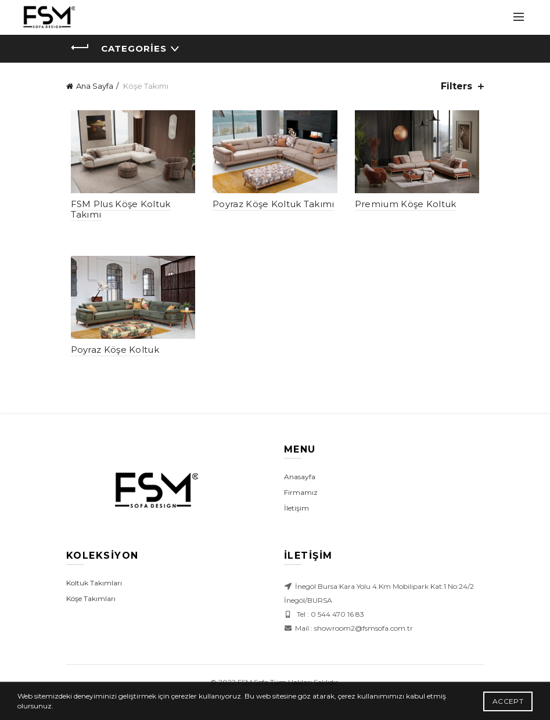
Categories (134, 48)
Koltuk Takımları (94, 586)
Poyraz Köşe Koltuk (110, 353)
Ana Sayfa (94, 86)
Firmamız (301, 496)
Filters (456, 86)
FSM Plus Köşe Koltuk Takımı (116, 211)
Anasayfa (299, 480)
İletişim (296, 512)
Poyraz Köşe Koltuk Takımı (272, 206)
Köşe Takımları (91, 602)
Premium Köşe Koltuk (407, 206)
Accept (508, 701)
